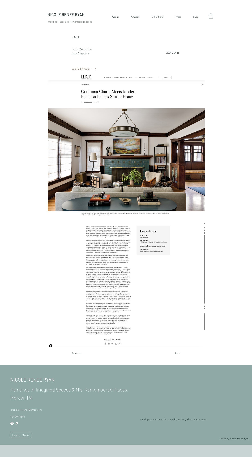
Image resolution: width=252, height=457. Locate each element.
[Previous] (82, 353)
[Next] (173, 353)
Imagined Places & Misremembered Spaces (69, 21)
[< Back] (82, 37)
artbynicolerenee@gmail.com (26, 409)
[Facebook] (16, 423)
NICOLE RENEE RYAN (32, 380)
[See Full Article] (84, 69)
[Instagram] (12, 423)
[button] (211, 16)
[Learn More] (21, 435)
